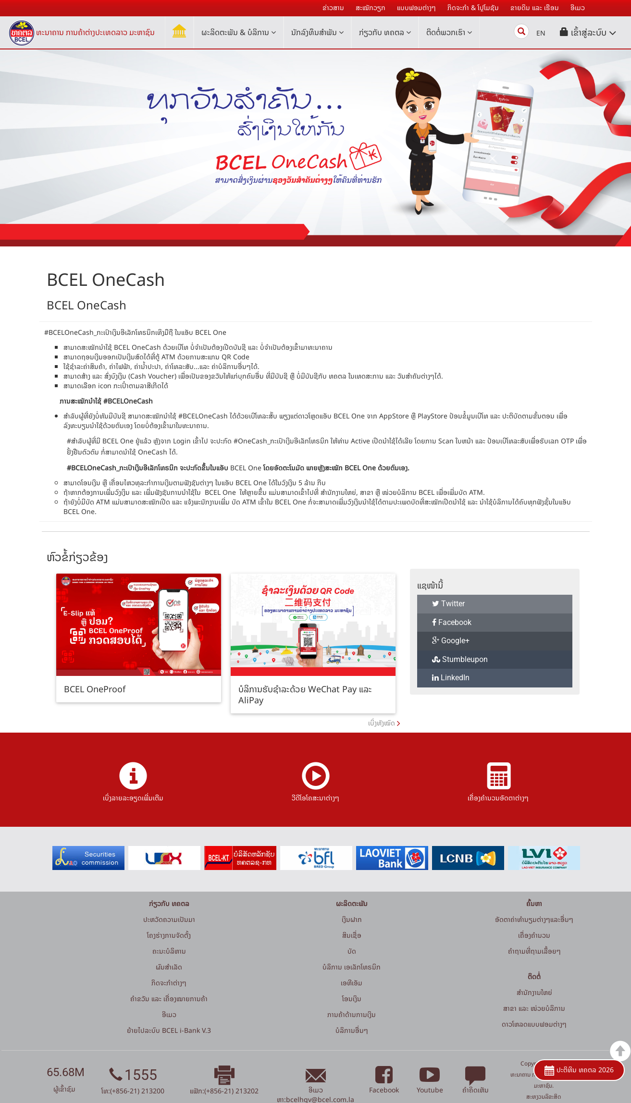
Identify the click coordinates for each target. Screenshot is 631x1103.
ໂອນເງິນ (351, 998)
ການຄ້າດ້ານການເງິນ (351, 1014)
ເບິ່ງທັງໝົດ (381, 722)
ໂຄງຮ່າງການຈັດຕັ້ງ (169, 935)
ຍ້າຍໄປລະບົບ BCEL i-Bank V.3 (169, 1030)
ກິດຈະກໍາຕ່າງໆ (168, 982)
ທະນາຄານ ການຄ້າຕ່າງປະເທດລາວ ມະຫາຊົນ (95, 32)
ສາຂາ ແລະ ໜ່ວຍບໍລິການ (534, 1008)
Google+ (451, 640)
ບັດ (351, 950)
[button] (588, 32)
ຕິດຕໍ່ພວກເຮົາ (449, 32)
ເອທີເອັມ (351, 982)
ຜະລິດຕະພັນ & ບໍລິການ (238, 32)
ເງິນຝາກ (352, 919)
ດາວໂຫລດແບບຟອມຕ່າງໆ (534, 1023)
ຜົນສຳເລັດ (169, 966)
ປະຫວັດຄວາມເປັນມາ (169, 919)
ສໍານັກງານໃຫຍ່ (534, 992)
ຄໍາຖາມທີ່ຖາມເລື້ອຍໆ (534, 950)
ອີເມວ (169, 1014)
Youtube (430, 1084)
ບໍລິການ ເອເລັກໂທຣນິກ (351, 966)
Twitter (448, 603)
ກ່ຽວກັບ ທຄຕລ (385, 32)
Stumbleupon (460, 659)
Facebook (451, 622)
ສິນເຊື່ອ (351, 935)
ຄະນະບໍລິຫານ (169, 950)
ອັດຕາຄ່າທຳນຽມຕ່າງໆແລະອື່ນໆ (534, 919)
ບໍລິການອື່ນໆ (351, 1030)
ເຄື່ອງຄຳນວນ (534, 935)
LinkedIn (451, 677)
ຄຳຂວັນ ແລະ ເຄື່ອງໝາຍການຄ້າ (169, 998)
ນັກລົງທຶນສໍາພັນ (317, 32)
